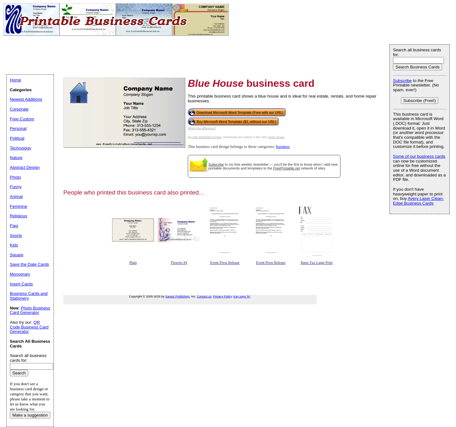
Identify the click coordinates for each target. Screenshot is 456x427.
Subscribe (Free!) (419, 100)
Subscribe (216, 164)
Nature (16, 157)
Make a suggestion (30, 415)
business (283, 146)
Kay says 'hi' (241, 296)
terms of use (276, 137)
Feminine (18, 206)
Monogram (20, 274)
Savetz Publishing (177, 296)
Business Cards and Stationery (29, 296)
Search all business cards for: (417, 52)
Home (15, 80)
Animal (16, 196)
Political (17, 138)
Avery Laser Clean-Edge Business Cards (418, 201)
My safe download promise (205, 137)
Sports (16, 235)
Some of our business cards (419, 156)
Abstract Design (25, 167)
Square (16, 254)
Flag (14, 225)
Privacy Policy (222, 296)
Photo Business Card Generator (30, 310)
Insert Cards (21, 284)
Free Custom (22, 119)
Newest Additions (26, 99)
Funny (16, 186)
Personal (18, 128)
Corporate (19, 109)
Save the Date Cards (29, 264)
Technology (20, 148)
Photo (15, 177)
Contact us (204, 296)
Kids (14, 245)
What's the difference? (202, 128)
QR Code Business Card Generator (29, 327)
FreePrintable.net (286, 168)
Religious (18, 215)
